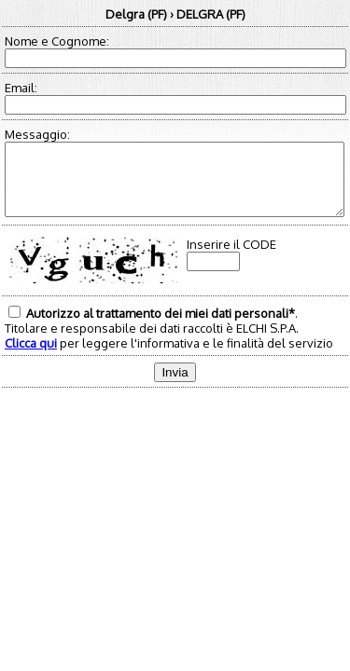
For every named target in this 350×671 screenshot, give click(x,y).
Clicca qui (31, 356)
